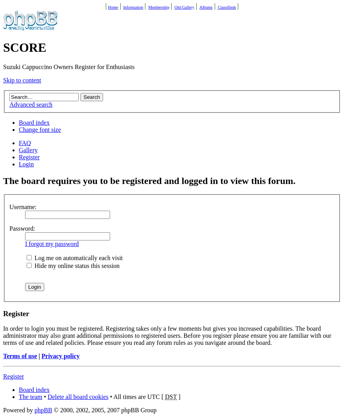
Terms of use (20, 356)
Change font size (40, 129)
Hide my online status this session (73, 265)
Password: (22, 228)
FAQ (25, 143)
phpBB (43, 410)
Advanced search (31, 104)
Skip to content (22, 80)
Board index (34, 122)
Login (26, 164)
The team (30, 396)
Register (29, 157)
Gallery (28, 150)
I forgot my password (52, 243)
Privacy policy (61, 356)
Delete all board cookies (78, 396)
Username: (22, 207)
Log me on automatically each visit (75, 258)
